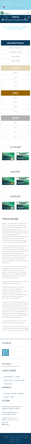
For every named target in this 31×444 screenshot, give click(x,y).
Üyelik (4, 5)
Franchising (6, 393)
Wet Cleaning (6, 364)
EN (5, 7)
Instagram (5, 424)
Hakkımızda (11, 5)
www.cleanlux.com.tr (12, 420)
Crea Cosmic (18, 441)
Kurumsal (17, 5)
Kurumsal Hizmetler (19, 380)
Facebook (5, 422)
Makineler (13, 393)
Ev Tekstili (15, 376)
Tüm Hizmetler (7, 384)
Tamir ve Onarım (7, 380)
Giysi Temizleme (7, 376)
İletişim (23, 5)
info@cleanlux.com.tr (11, 418)
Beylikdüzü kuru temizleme (16, 437)
